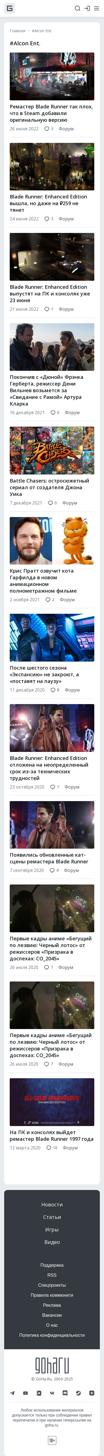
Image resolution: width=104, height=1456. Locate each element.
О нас (52, 1325)
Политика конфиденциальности (52, 1335)
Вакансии (52, 1315)
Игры (52, 1229)
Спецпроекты (52, 1285)
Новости (52, 1204)
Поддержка (52, 1265)
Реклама (52, 1305)
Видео (52, 1242)
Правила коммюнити (52, 1295)
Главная (17, 30)
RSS (52, 1275)
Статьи (52, 1217)
